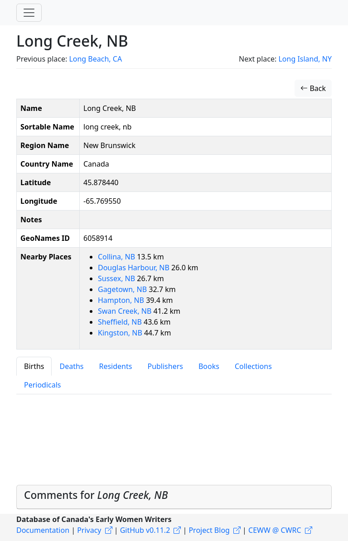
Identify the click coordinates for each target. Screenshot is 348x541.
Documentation (42, 530)
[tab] (174, 497)
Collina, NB (117, 257)
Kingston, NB (121, 333)
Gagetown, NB (123, 289)
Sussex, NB (117, 278)
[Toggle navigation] (29, 13)
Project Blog (208, 530)
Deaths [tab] (71, 366)
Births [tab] (34, 366)
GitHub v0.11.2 (145, 530)
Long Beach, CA (95, 59)
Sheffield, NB (121, 322)
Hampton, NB (122, 300)
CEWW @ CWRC (274, 530)
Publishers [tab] (165, 366)
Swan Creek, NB (126, 311)
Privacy (89, 530)
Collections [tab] (253, 366)
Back (313, 88)
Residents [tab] (115, 366)
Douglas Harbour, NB (134, 268)
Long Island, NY (305, 59)
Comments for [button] (96, 495)
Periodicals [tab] (42, 385)
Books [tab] (208, 366)
